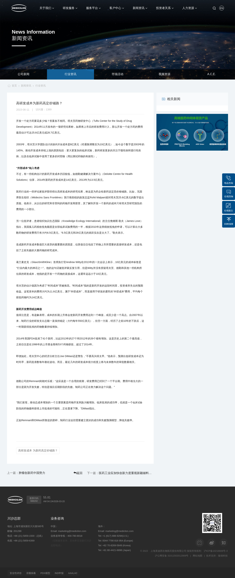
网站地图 (197, 554)
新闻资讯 (26, 85)
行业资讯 (70, 74)
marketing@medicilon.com (72, 530)
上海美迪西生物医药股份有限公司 (168, 549)
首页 (13, 85)
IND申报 (63, 572)
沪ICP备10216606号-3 (216, 549)
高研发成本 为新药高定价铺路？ (37, 450)
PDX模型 (48, 572)
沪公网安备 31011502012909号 (171, 554)
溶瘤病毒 (33, 572)
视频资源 (164, 74)
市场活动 (117, 74)
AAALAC (78, 572)
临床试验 (137, 402)
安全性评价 (16, 572)
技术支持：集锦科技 (217, 554)
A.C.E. (211, 74)
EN (221, 8)
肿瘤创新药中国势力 (32, 472)
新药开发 (57, 144)
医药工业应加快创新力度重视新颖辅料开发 (133, 472)
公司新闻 (23, 74)
